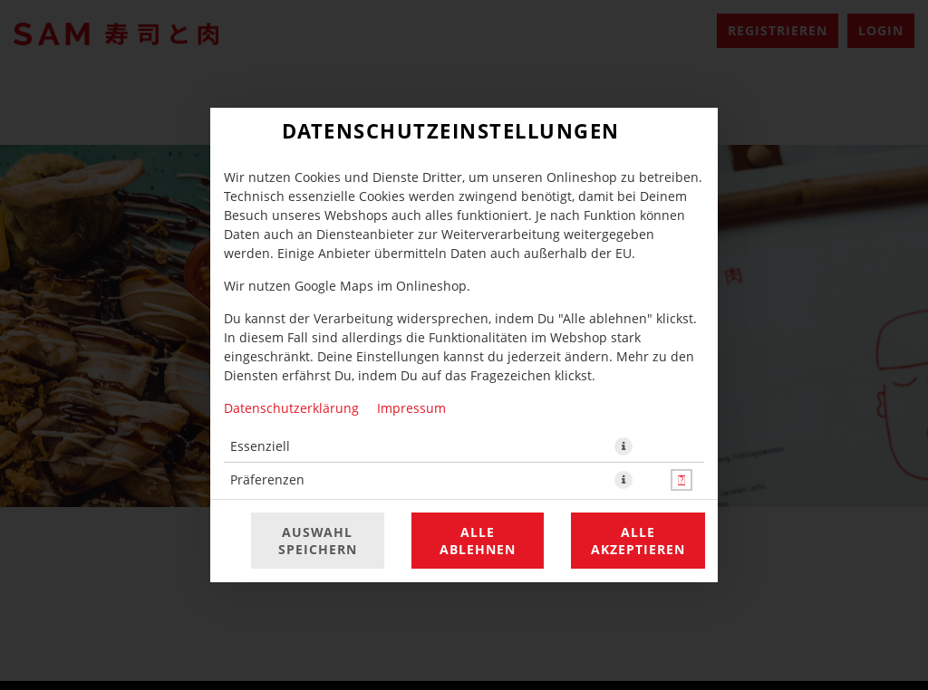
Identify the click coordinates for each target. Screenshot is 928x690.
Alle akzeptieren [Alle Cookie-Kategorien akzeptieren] (638, 540)
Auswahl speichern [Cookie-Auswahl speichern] (317, 540)
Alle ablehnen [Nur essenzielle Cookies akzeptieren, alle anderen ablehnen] (478, 540)
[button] (623, 446)
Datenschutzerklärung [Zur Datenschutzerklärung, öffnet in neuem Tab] (291, 408)
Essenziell (260, 446)
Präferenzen (267, 479)
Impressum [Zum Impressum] (411, 408)
